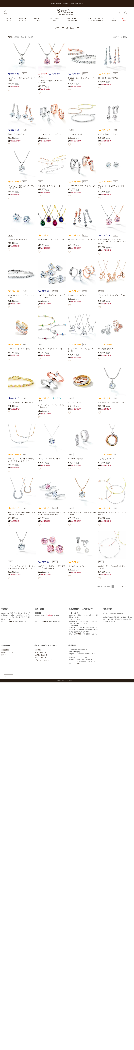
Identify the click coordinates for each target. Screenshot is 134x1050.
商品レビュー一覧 (7, 652)
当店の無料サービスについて (80, 609)
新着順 (17, 37)
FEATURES (38, 20)
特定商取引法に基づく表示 (8, 676)
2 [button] (115, 587)
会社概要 (72, 646)
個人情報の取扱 (11, 676)
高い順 (30, 37)
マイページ (5, 646)
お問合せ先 (107, 609)
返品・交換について (42, 657)
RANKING (23, 20)
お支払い (4, 609)
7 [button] (122, 587)
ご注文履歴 (5, 650)
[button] (125, 586)
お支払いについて (41, 655)
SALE (124, 20)
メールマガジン (5, 676)
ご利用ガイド (39, 650)
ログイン (4, 655)
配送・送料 (39, 609)
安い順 (23, 37)
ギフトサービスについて (43, 660)
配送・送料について (42, 652)
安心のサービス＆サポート (45, 646)
